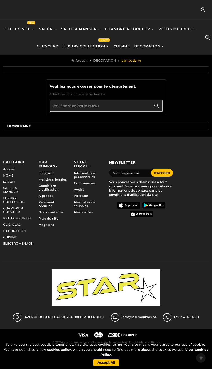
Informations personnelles (85, 194)
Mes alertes (83, 231)
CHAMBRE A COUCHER (13, 229)
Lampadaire (19, 145)
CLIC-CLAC (12, 243)
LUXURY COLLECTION (14, 219)
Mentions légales (53, 198)
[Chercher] (100, 124)
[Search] (156, 125)
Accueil (9, 188)
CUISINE (10, 256)
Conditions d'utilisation (49, 206)
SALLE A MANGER (10, 209)
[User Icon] (204, 19)
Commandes (84, 202)
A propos (46, 215)
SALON (9, 201)
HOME (8, 194)
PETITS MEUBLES (17, 237)
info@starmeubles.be (139, 336)
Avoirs (79, 208)
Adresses (81, 215)
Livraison (46, 192)
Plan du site (48, 237)
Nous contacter (51, 231)
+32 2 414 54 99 (186, 336)
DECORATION (14, 250)
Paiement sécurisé (47, 223)
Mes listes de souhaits (84, 223)
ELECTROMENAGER (19, 262)
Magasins (46, 244)
